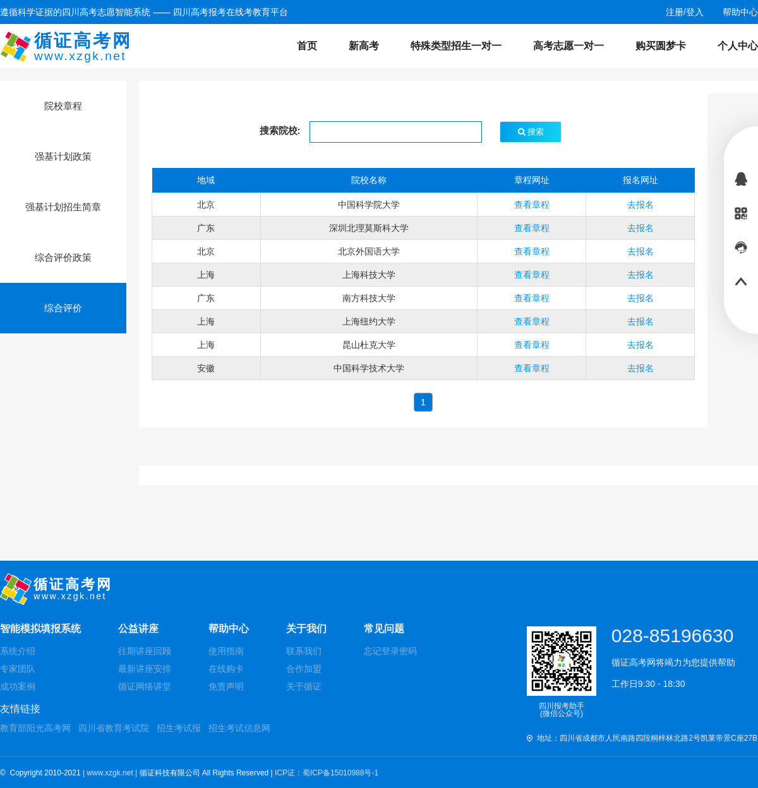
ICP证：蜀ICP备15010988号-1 (326, 772)
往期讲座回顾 (144, 651)
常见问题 (384, 628)
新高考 (364, 45)
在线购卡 (226, 669)
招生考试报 (179, 728)
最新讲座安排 (144, 669)
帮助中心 (228, 628)
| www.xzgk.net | (111, 772)
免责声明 (226, 686)
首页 (307, 45)
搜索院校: (280, 130)
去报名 (640, 205)
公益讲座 (138, 628)
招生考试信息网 (239, 728)
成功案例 (17, 686)
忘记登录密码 (390, 651)
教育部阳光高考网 (35, 728)
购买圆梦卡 (660, 45)
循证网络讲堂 (144, 686)
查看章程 (532, 205)
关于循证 (304, 686)
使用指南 (226, 651)
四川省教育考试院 (113, 728)
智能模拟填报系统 (40, 628)
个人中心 (738, 45)
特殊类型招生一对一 (456, 45)
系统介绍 (17, 651)
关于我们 (306, 628)
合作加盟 (304, 669)
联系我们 (304, 651)
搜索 (531, 131)
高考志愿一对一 (568, 45)
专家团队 (17, 669)
